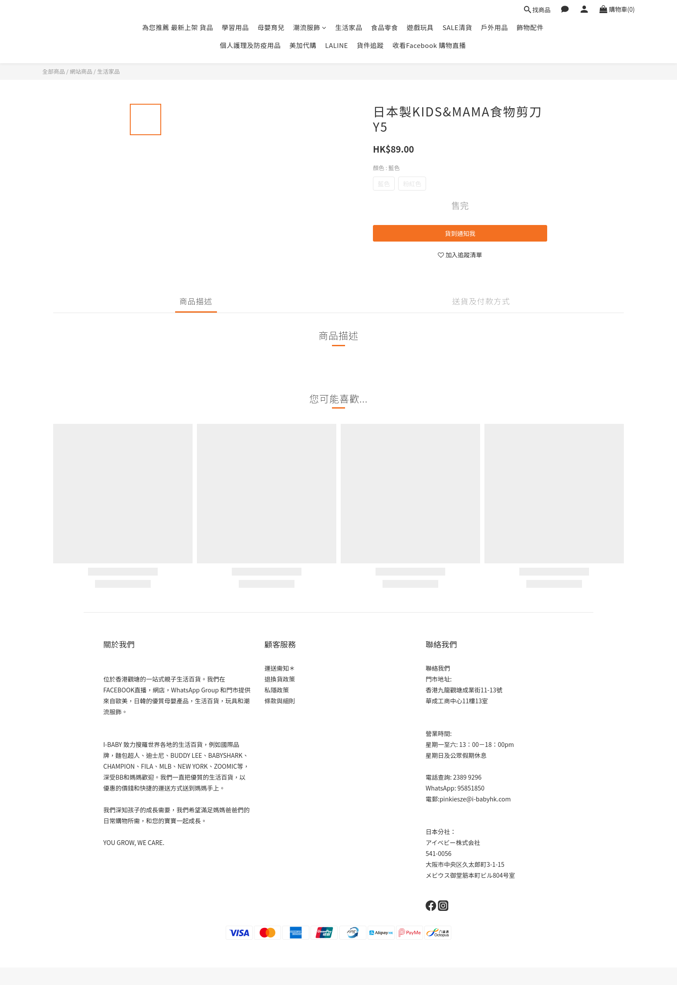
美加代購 (302, 45)
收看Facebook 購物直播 (429, 45)
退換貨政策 (279, 679)
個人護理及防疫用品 (250, 45)
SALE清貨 (457, 27)
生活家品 (348, 27)
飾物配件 (530, 27)
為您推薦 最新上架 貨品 (177, 27)
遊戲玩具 (420, 27)
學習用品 (235, 27)
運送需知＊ (279, 668)
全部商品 (53, 71)
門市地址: (439, 679)
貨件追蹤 (370, 45)
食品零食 (384, 27)
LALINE (336, 45)
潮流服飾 (310, 27)
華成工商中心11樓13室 (457, 700)
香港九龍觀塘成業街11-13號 (464, 689)
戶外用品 (494, 27)
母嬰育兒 (270, 27)
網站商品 (81, 71)
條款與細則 (279, 700)
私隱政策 (276, 689)
